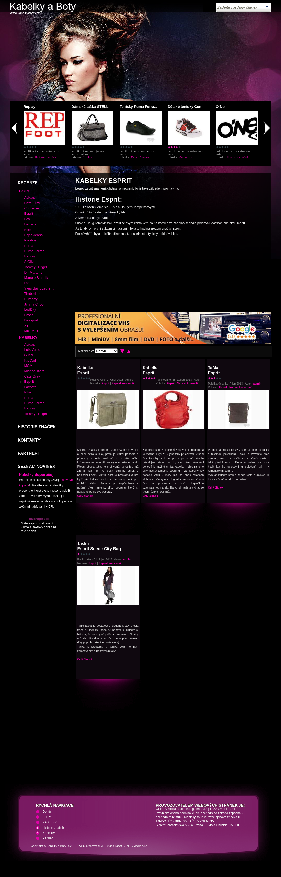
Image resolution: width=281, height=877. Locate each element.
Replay (30, 106)
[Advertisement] (140, 57)
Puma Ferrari (140, 157)
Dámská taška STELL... (92, 106)
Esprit (105, 383)
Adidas (88, 157)
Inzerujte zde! (40, 519)
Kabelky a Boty (56, 845)
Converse (185, 157)
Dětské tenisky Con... (186, 106)
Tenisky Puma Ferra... (138, 106)
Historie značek (45, 157)
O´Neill (222, 106)
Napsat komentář (123, 383)
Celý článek (85, 495)
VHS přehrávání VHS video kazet (100, 845)
